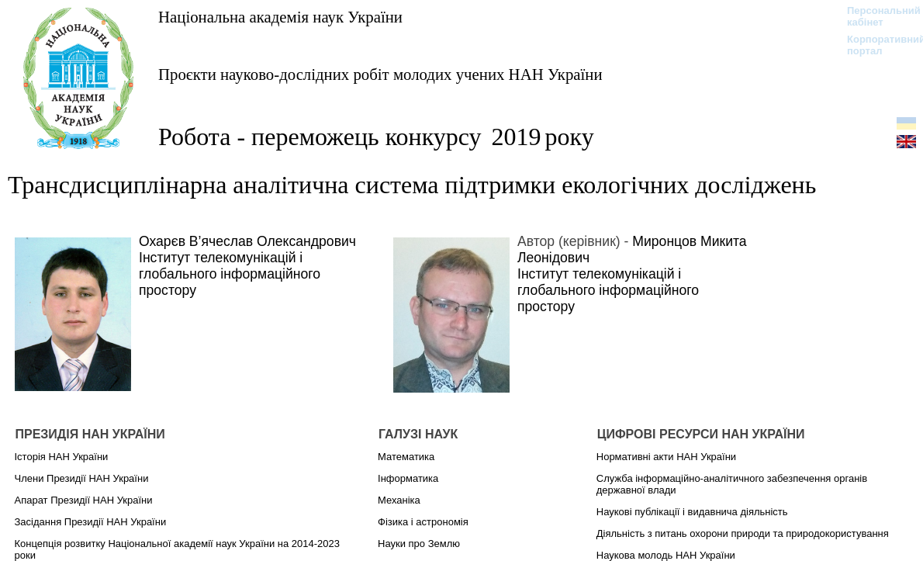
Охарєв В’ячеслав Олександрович (247, 241)
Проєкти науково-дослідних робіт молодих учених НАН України (380, 74)
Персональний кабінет (876, 16)
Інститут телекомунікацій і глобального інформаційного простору (229, 274)
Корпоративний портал (876, 45)
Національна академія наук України (280, 17)
